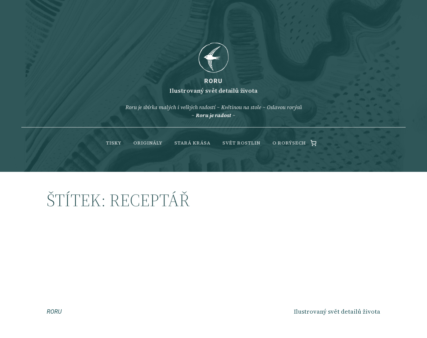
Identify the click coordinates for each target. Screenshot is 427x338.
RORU (213, 80)
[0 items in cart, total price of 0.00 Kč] (313, 142)
